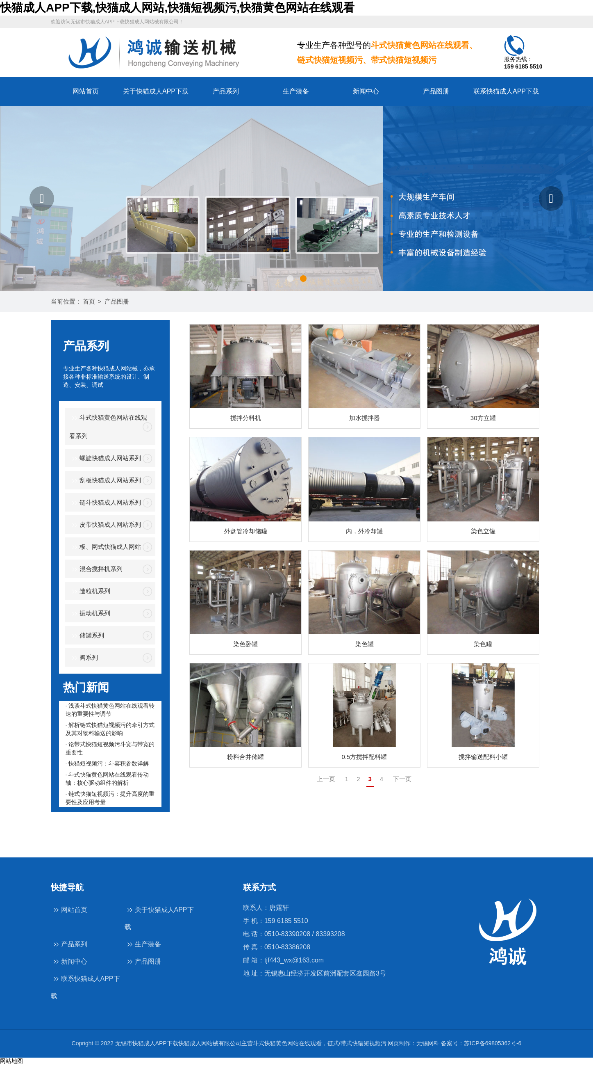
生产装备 (296, 91)
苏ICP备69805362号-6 (492, 1043)
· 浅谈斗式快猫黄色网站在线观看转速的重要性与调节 (110, 709)
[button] (42, 198)
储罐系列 (86, 636)
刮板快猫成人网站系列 (105, 481)
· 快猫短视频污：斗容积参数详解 (107, 763)
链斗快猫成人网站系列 (105, 503)
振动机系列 (89, 614)
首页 (89, 301)
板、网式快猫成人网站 (105, 547)
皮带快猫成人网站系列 (105, 525)
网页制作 (399, 1043)
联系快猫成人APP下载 (506, 91)
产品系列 (226, 91)
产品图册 (436, 91)
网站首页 (86, 91)
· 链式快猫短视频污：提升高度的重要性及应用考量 (110, 798)
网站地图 (11, 1061)
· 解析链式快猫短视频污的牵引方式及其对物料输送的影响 (110, 729)
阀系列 (83, 658)
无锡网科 (427, 1043)
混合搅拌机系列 (96, 569)
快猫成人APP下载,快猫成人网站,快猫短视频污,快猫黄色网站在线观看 (177, 7)
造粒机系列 (89, 592)
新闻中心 (366, 91)
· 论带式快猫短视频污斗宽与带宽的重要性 (110, 748)
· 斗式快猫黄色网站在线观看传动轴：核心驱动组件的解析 (107, 778)
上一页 (326, 778)
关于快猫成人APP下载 (156, 91)
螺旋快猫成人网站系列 (105, 459)
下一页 (402, 778)
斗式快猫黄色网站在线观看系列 (108, 426)
